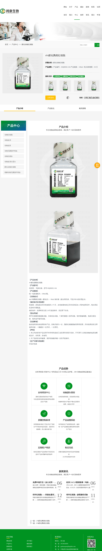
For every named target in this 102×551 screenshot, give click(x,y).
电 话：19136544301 (61, 516)
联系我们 (93, 11)
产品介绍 (19, 109)
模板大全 (87, 547)
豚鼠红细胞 (56, 539)
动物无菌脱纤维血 (11, 151)
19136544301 (92, 97)
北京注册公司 (38, 547)
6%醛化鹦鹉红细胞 (43, 496)
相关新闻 (82, 109)
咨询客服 (97, 165)
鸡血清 (64, 539)
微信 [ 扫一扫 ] (91, 524)
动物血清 (8, 140)
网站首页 (65, 11)
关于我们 (70, 11)
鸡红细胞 (16, 539)
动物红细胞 (9, 135)
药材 (71, 547)
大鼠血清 (11, 542)
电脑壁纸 (65, 547)
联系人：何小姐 (60, 513)
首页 (6, 44)
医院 (75, 547)
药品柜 (80, 547)
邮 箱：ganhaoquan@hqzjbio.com (65, 519)
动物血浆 (8, 146)
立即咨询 (50, 97)
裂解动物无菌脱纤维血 (13, 172)
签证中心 (47, 547)
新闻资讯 (87, 11)
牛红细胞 (41, 539)
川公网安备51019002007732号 (58, 549)
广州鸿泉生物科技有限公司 (24, 547)
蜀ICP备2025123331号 (40, 549)
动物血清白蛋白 (10, 162)
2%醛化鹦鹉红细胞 (43, 493)
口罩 (59, 547)
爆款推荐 (81, 11)
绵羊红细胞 (32, 539)
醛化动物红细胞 (27, 44)
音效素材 (54, 547)
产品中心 (76, 11)
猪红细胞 (24, 539)
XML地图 (72, 549)
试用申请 (98, 11)
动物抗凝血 (9, 156)
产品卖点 (51, 109)
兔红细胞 (48, 539)
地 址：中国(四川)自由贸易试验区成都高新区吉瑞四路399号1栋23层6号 (66, 523)
